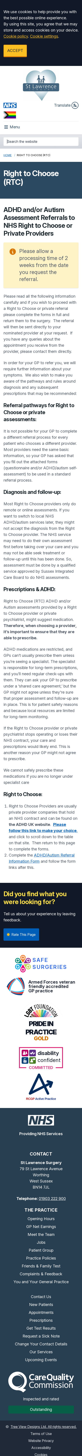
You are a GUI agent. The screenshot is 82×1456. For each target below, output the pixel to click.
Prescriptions (41, 1320)
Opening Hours (41, 1218)
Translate (66, 105)
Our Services (41, 1352)
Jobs (41, 1242)
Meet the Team (41, 1234)
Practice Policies (41, 1258)
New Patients (41, 1304)
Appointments (41, 1312)
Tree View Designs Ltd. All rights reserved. (43, 1426)
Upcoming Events (41, 1359)
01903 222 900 (52, 1198)
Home (7, 155)
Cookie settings (44, 36)
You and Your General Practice (41, 1281)
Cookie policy (15, 36)
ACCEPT (15, 50)
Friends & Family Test (41, 1266)
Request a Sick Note (41, 1336)
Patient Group (41, 1250)
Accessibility (41, 1447)
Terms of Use (41, 1433)
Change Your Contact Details (41, 1344)
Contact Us (41, 1296)
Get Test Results (41, 1328)
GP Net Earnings (41, 1226)
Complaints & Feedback (41, 1274)
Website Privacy (41, 1440)
